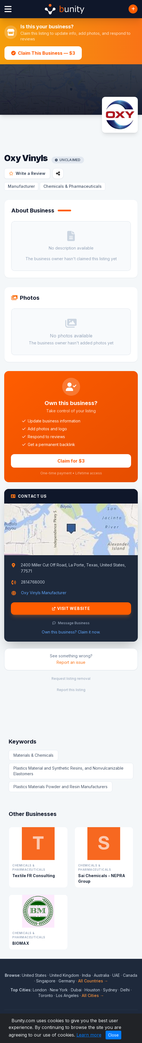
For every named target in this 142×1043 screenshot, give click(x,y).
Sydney (110, 989)
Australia (101, 975)
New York (59, 989)
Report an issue (71, 662)
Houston (92, 989)
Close (113, 1035)
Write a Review (27, 173)
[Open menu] (7, 9)
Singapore (45, 980)
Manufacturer (21, 186)
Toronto (45, 995)
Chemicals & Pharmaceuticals (72, 186)
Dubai (76, 989)
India (86, 975)
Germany (67, 980)
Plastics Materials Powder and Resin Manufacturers (60, 786)
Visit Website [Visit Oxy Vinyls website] (71, 608)
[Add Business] (133, 8)
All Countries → (93, 980)
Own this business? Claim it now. (71, 632)
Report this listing (71, 690)
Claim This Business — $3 (43, 53)
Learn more (88, 1035)
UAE (116, 975)
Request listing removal (71, 678)
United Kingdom (64, 975)
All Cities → (93, 995)
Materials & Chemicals (33, 755)
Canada (130, 975)
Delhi (125, 989)
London (40, 989)
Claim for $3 (71, 461)
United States (34, 975)
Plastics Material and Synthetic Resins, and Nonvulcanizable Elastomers (68, 771)
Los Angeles (67, 995)
